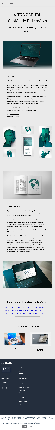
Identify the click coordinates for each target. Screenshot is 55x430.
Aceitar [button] (24, 426)
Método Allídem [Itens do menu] (22, 390)
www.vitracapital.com (13, 116)
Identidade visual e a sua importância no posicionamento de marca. (24, 307)
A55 (14, 348)
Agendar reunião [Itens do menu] (22, 371)
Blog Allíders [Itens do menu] (21, 404)
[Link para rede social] (2, 388)
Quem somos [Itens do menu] (21, 373)
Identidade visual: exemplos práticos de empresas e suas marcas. (23, 313)
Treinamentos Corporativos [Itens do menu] (24, 387)
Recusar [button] (30, 426)
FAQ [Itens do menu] (19, 392)
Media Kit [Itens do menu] (20, 376)
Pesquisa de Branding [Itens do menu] (23, 401)
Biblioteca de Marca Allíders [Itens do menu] (24, 406)
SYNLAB (40, 350)
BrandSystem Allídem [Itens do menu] (23, 378)
